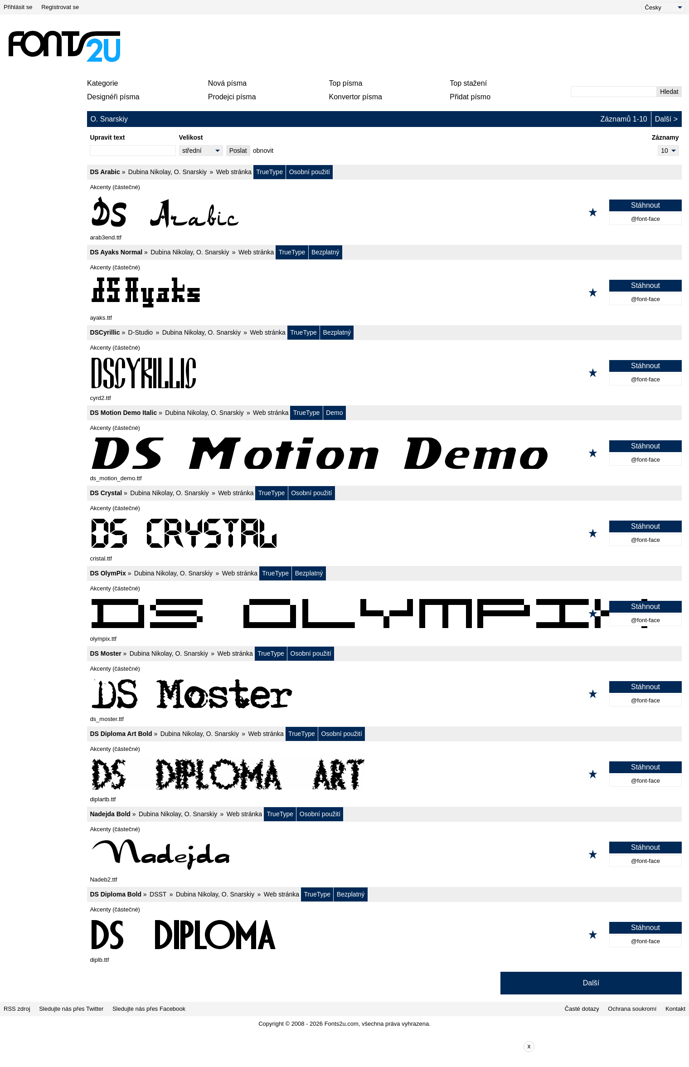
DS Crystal (106, 493)
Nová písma (227, 83)
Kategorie (102, 83)
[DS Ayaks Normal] (384, 292)
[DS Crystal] (384, 533)
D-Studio (140, 332)
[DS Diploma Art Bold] (384, 774)
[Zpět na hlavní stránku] (64, 46)
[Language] (663, 7)
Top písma (346, 83)
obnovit (263, 150)
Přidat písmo (470, 97)
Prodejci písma (232, 97)
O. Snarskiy (190, 171)
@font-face (645, 218)
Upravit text (107, 137)
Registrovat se (60, 7)
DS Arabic (105, 171)
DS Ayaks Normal (116, 252)
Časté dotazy (582, 1008)
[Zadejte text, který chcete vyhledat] (614, 91)
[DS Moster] (384, 693)
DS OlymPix (108, 573)
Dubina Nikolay (149, 171)
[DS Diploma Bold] (384, 934)
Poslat (238, 150)
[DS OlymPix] (384, 613)
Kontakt (675, 1008)
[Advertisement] (348, 46)
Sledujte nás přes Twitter (71, 1008)
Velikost (191, 137)
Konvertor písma (355, 97)
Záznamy (665, 137)
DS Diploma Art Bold (121, 733)
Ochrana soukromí (632, 1008)
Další (663, 119)
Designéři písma (113, 97)
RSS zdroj (17, 1008)
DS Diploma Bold (115, 894)
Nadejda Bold (110, 814)
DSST (158, 894)
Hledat (669, 91)
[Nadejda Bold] (384, 854)
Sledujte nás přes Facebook (148, 1008)
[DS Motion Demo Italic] (384, 453)
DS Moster (105, 653)
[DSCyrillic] (384, 372)
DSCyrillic (105, 332)
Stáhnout (645, 205)
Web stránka (234, 171)
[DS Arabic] (384, 212)
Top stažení (468, 83)
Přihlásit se (18, 7)
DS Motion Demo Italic (123, 412)
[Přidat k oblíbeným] (593, 212)
